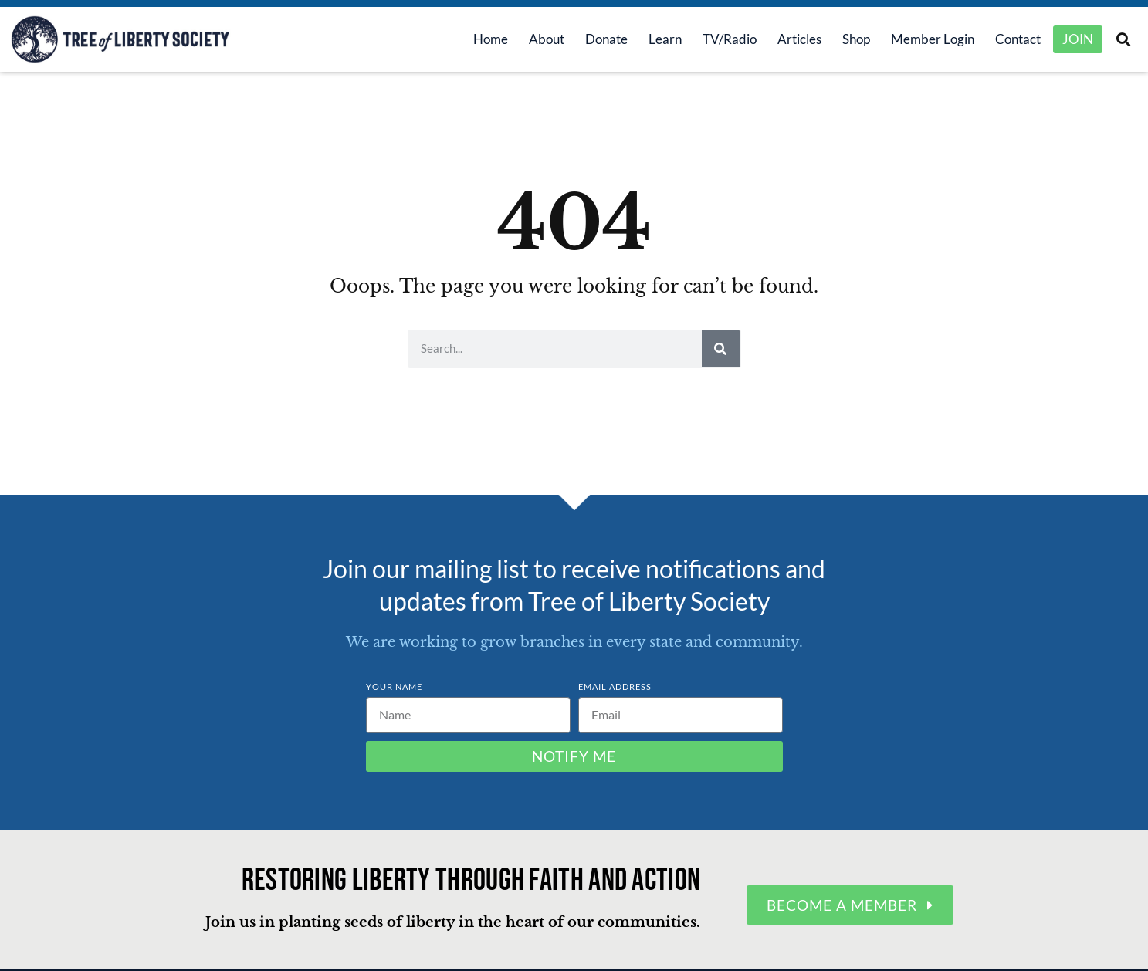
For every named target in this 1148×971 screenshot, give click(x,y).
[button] (1123, 39)
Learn (654, 40)
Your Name (394, 687)
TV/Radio (719, 40)
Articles (789, 40)
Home (479, 40)
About (536, 40)
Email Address (615, 687)
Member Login (921, 40)
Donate (595, 40)
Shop (845, 40)
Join (1077, 40)
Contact (1007, 40)
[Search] (721, 349)
